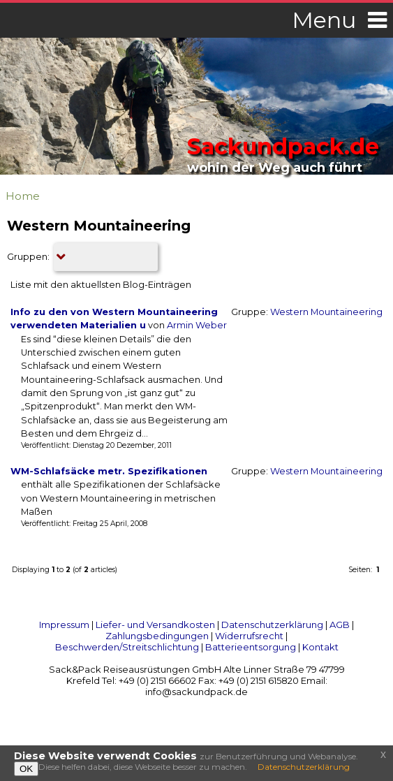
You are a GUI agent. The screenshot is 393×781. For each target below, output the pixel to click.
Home (23, 196)
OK (26, 769)
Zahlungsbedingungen (157, 635)
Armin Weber (197, 325)
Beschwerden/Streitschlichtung (127, 646)
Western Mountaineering (326, 312)
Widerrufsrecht (249, 635)
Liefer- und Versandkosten (155, 624)
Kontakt (320, 646)
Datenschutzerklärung (272, 624)
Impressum (64, 624)
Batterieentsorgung (250, 646)
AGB (339, 624)
